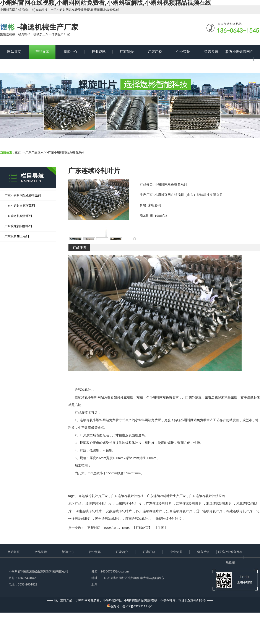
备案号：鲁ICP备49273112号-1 (130, 606)
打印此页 (142, 528)
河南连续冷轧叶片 (89, 511)
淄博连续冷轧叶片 (98, 503)
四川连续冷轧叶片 (149, 511)
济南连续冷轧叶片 (138, 518)
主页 (18, 152)
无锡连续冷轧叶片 (169, 518)
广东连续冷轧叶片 (159, 503)
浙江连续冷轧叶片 (219, 503)
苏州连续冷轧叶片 (108, 518)
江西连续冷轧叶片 (179, 511)
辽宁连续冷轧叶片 (209, 511)
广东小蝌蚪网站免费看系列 (66, 152)
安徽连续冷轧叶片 (119, 511)
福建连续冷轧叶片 (239, 511)
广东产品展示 (34, 152)
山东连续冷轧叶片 (128, 503)
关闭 (161, 528)
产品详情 (79, 247)
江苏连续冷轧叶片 (189, 503)
